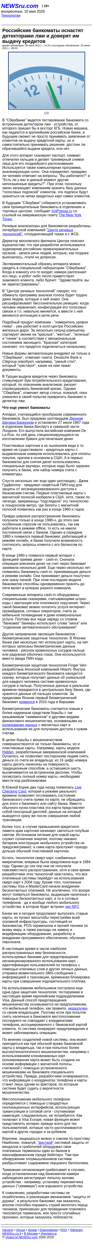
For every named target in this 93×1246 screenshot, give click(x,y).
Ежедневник (49, 1230)
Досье (20, 1230)
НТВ (46, 113)
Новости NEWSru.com (21, 1237)
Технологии (10, 15)
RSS (63, 1230)
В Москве (31, 1233)
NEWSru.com (19, 5)
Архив (32, 1230)
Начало (7, 1230)
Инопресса (49, 1233)
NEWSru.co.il (11, 1233)
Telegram (76, 1230)
